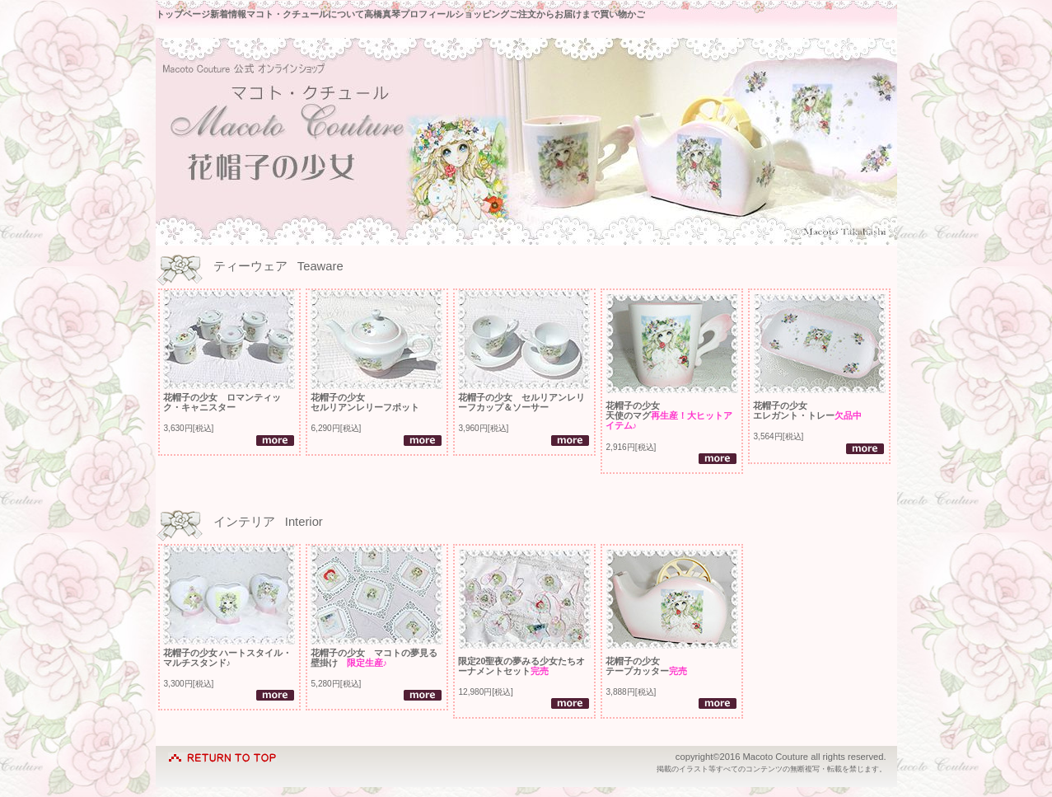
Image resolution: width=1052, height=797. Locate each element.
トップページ (183, 14)
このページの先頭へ (222, 754)
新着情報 (228, 14)
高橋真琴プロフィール (409, 14)
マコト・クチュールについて (305, 14)
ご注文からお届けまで (554, 14)
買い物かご (622, 14)
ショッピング (482, 14)
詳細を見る (275, 440)
